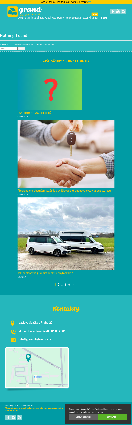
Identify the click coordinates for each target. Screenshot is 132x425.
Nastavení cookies (11, 411)
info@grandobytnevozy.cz (35, 339)
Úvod (20, 18)
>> (74, 284)
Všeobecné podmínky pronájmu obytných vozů (22, 408)
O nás (28, 18)
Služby (86, 18)
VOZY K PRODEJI (73, 18)
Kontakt (104, 18)
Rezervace (44, 18)
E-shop (95, 18)
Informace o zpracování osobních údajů (54, 408)
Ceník (35, 18)
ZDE (89, 2)
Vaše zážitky (58, 18)
